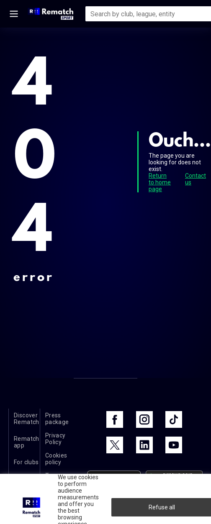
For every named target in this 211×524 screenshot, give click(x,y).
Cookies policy (56, 458)
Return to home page (160, 182)
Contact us (195, 179)
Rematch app (26, 442)
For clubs (26, 462)
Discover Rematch (26, 418)
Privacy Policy (55, 438)
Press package (57, 418)
